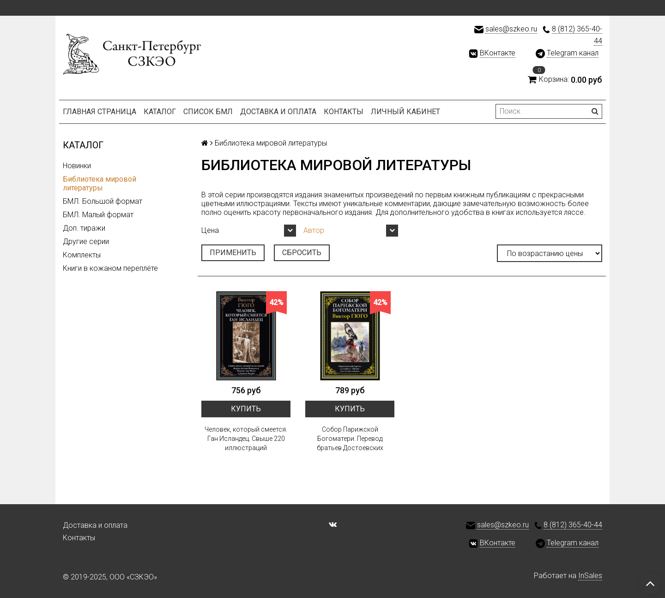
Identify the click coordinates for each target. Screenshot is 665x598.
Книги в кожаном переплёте (110, 268)
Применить (233, 252)
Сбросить (301, 252)
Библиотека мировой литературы (99, 183)
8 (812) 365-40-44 (573, 524)
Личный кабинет (405, 111)
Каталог (160, 111)
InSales (590, 575)
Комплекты (82, 254)
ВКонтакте (497, 53)
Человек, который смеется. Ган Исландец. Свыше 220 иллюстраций (246, 439)
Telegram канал (572, 53)
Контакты (343, 111)
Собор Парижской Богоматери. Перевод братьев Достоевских (350, 439)
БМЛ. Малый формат (98, 214)
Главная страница (99, 111)
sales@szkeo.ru (511, 28)
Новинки (77, 165)
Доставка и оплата (278, 111)
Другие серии (86, 241)
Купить (246, 408)
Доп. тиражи (84, 228)
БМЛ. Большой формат (102, 201)
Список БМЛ (208, 111)
